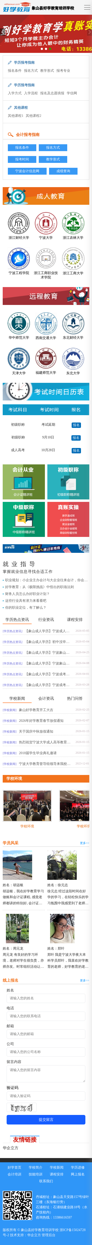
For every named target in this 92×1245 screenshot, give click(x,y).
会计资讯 (46, 698)
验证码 (12, 1088)
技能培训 (35, 1174)
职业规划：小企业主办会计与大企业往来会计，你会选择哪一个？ (46, 580)
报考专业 (63, 71)
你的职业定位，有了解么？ (25, 607)
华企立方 (10, 1148)
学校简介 (35, 1167)
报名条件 (15, 71)
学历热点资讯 (17, 619)
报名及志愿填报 (52, 93)
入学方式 (15, 93)
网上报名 (78, 1174)
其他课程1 (15, 116)
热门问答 (75, 698)
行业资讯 (46, 619)
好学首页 (14, 1167)
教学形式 (47, 71)
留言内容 (14, 1062)
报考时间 (22, 159)
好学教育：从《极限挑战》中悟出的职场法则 (39, 587)
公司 (10, 1044)
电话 (10, 1008)
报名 (76, 425)
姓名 (10, 990)
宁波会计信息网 (27, 171)
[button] (42, 49)
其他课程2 (33, 116)
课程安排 (75, 619)
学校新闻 (17, 698)
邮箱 (10, 1026)
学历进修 (78, 1167)
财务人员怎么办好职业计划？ (27, 594)
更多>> (84, 843)
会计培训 (14, 1174)
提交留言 (46, 1120)
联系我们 (46, 1181)
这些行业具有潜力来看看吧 (25, 601)
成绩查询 (63, 171)
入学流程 (31, 93)
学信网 (72, 93)
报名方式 (31, 71)
